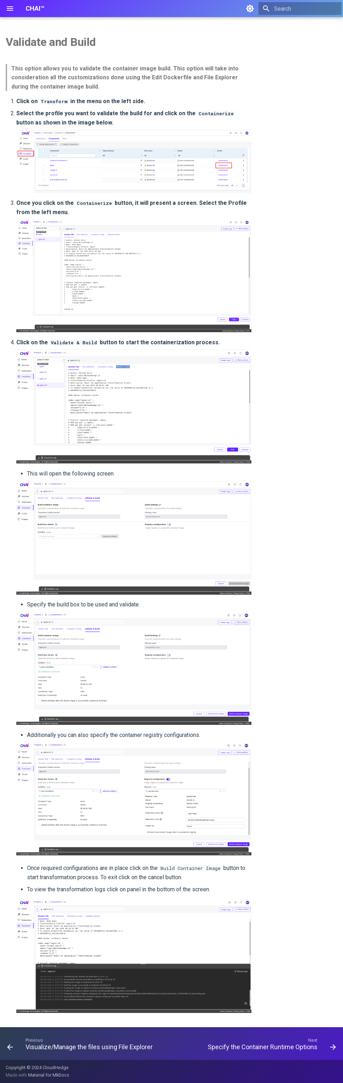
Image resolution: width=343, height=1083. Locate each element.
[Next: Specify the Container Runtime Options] (271, 1046)
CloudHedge (56, 1067)
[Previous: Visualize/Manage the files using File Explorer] (80, 1046)
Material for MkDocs (48, 1075)
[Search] (300, 8)
